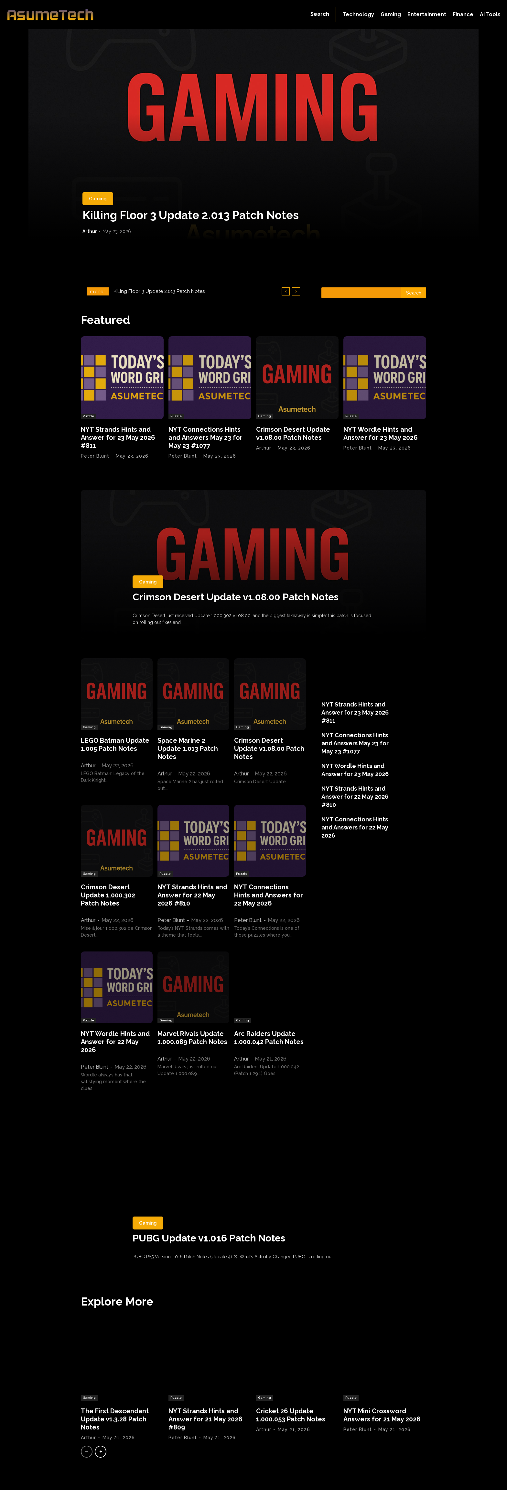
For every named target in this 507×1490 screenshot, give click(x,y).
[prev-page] (86, 1452)
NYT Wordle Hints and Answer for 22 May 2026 (115, 1042)
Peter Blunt (95, 456)
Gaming (98, 198)
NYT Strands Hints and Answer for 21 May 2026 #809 (205, 1419)
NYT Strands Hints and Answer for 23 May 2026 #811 (118, 438)
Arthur (89, 231)
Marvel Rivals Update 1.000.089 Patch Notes (192, 1038)
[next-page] (100, 1452)
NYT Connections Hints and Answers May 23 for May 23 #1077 (205, 438)
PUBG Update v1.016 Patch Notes (209, 1238)
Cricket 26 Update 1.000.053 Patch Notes (290, 1415)
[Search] (413, 292)
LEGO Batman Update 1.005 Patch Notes (115, 744)
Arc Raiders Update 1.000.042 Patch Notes (269, 1038)
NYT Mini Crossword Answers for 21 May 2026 (382, 1415)
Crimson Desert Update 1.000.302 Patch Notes (108, 895)
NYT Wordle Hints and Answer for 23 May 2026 (380, 433)
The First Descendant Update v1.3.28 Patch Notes (115, 1419)
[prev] (286, 291)
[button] (319, 14)
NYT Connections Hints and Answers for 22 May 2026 (268, 895)
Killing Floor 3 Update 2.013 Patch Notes (190, 215)
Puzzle (88, 416)
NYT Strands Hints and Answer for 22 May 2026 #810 (192, 895)
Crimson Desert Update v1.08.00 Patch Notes (293, 433)
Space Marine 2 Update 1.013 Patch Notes (187, 749)
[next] (296, 291)
